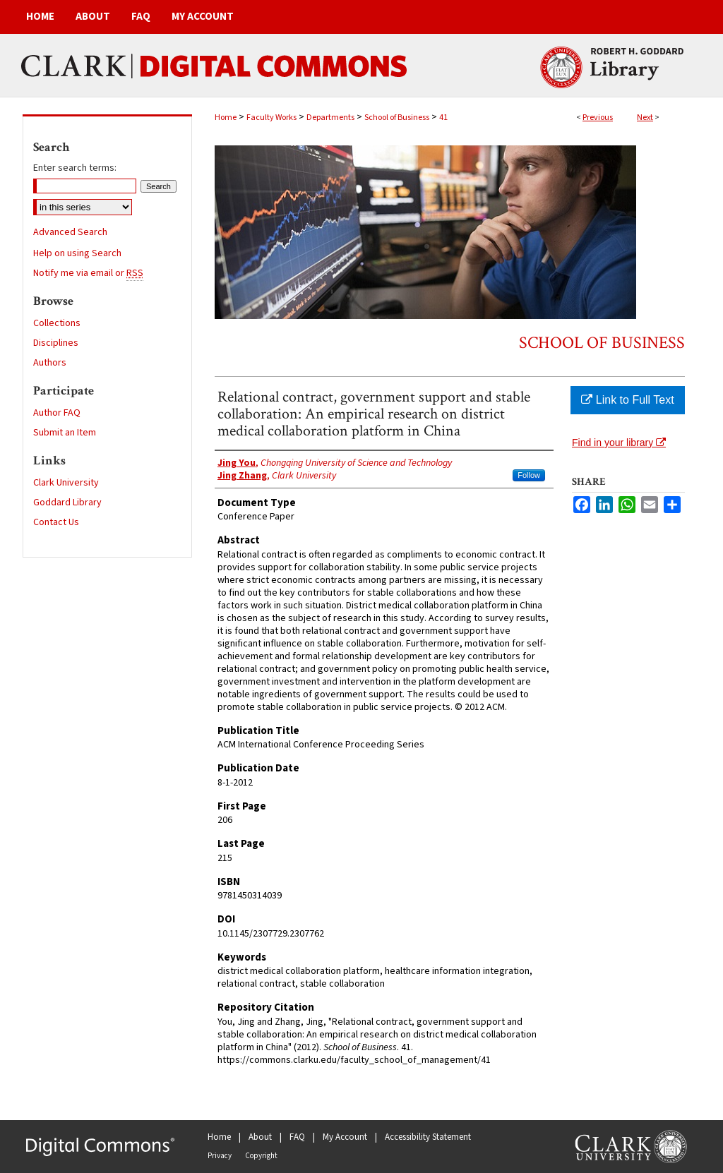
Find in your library (619, 442)
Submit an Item (64, 433)
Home (226, 118)
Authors (49, 363)
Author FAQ (56, 413)
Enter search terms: (74, 168)
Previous (597, 118)
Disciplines (55, 343)
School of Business (396, 118)
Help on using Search (77, 253)
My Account (345, 1137)
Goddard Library (67, 502)
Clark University (66, 483)
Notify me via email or (88, 273)
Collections (56, 323)
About (260, 1137)
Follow (529, 475)
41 (443, 118)
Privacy (220, 1155)
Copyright (261, 1155)
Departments (330, 118)
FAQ (297, 1137)
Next (645, 118)
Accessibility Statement (428, 1137)
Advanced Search (70, 232)
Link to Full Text (627, 400)
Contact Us (56, 522)
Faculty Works (271, 118)
